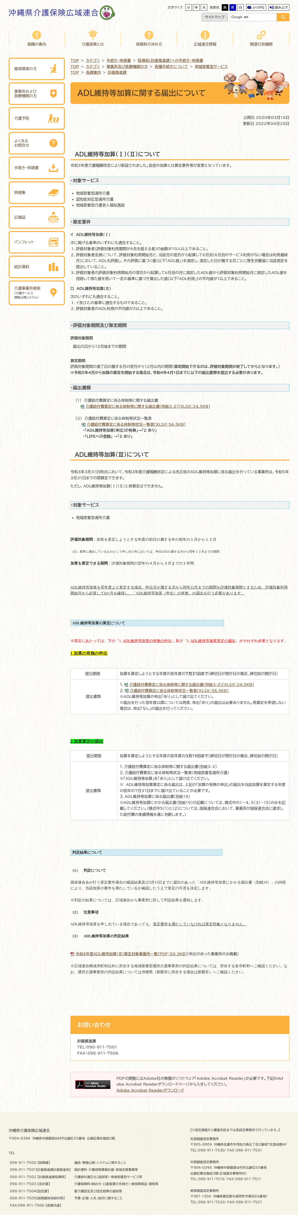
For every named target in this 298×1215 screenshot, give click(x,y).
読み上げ (281, 7)
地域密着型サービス (211, 66)
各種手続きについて (171, 66)
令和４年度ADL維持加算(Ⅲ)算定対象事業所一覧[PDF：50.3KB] (131, 954)
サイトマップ (215, 17)
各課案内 (93, 72)
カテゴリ (93, 60)
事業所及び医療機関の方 (127, 66)
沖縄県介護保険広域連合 (54, 12)
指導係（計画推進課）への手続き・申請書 (170, 60)
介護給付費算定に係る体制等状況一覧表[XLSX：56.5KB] (136, 424)
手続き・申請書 (119, 60)
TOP (74, 60)
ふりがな (258, 7)
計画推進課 (117, 72)
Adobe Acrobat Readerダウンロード (150, 1090)
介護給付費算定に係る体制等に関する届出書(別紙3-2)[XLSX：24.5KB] (148, 406)
